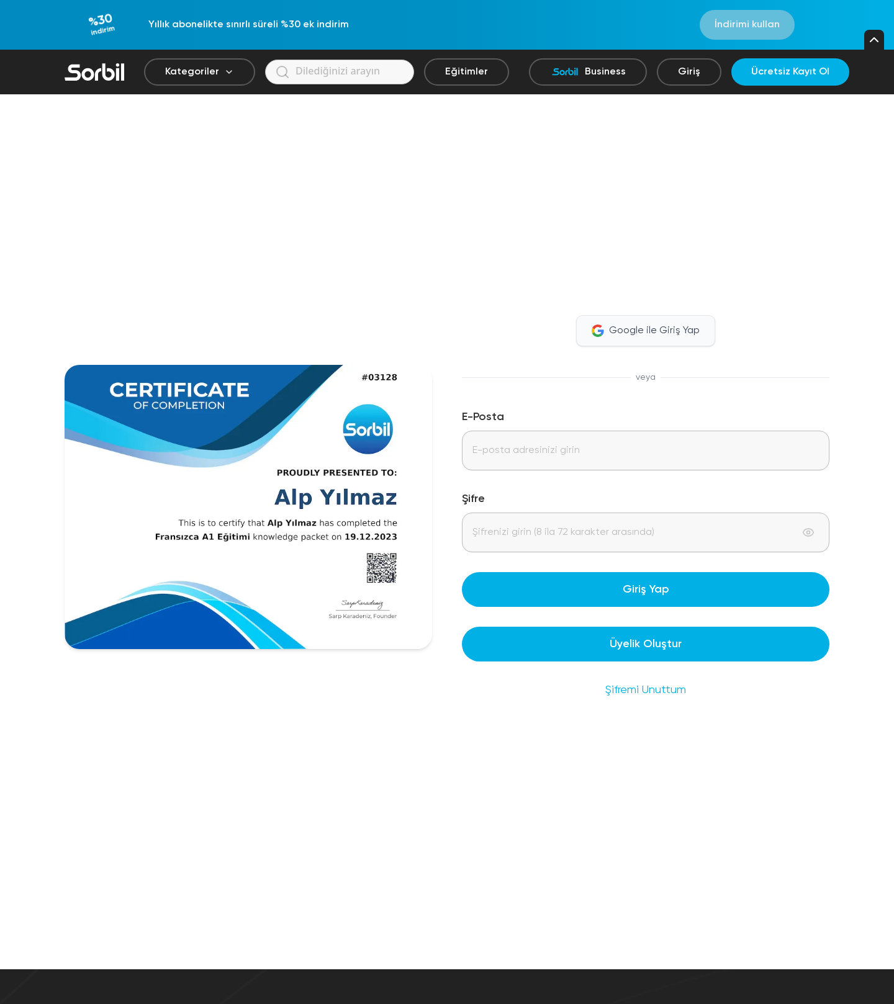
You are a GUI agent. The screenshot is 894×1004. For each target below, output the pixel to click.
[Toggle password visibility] (808, 532)
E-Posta (483, 417)
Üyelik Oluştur (646, 644)
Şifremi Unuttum (645, 690)
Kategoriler (199, 72)
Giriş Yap (646, 589)
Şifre (473, 498)
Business (588, 72)
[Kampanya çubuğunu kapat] (874, 40)
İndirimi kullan (747, 25)
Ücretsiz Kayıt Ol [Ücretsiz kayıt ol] (790, 72)
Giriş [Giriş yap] (689, 72)
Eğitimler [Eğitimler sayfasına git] (466, 72)
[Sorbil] (94, 72)
